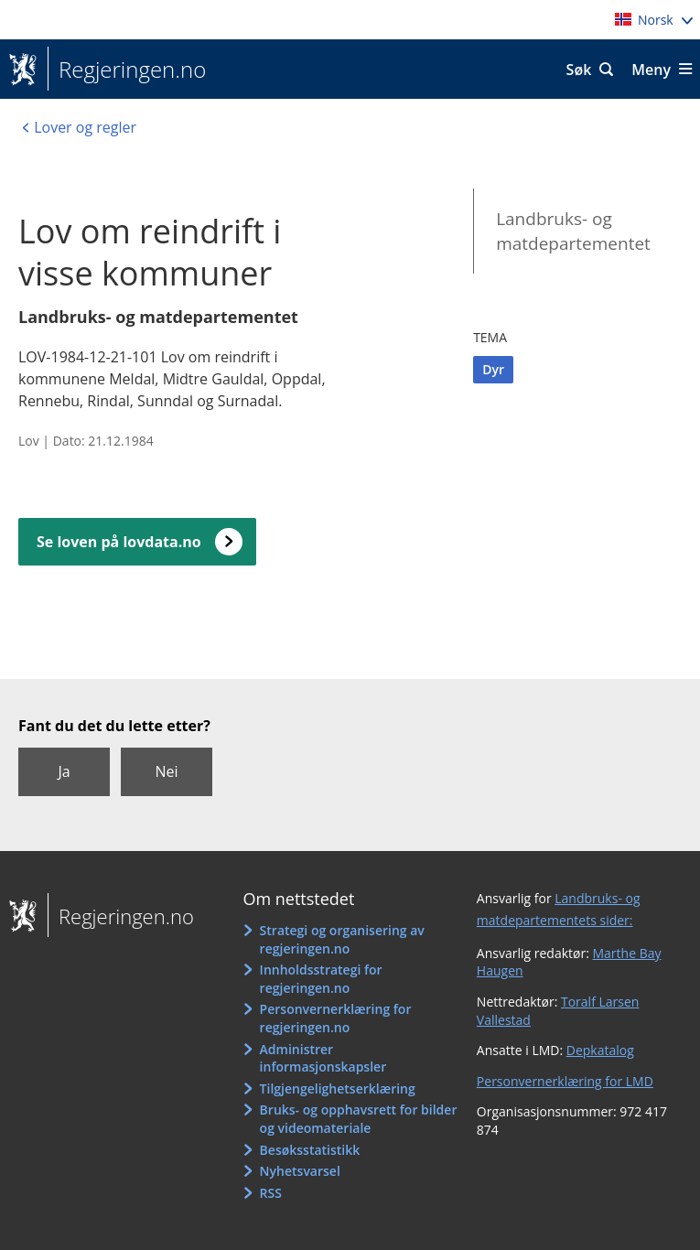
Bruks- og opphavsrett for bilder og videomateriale (359, 1119)
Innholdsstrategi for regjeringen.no (321, 979)
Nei (166, 771)
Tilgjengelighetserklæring (337, 1088)
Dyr (493, 369)
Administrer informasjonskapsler (323, 1058)
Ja (64, 771)
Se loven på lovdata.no (119, 542)
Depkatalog (600, 1050)
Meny (651, 69)
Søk (579, 69)
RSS (271, 1193)
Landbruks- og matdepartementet (573, 231)
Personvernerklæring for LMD (565, 1081)
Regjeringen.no (127, 69)
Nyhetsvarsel (300, 1171)
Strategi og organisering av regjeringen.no (342, 939)
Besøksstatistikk (310, 1149)
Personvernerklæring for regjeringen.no (336, 1018)
